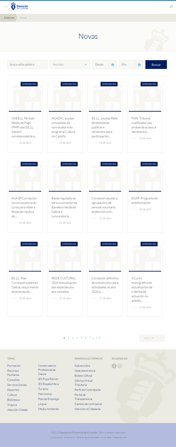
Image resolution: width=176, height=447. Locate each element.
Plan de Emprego (48, 399)
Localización (56, 437)
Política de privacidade (88, 437)
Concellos (13, 380)
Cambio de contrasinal (88, 404)
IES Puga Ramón (48, 379)
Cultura (12, 395)
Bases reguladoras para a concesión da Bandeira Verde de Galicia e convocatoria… (64, 207)
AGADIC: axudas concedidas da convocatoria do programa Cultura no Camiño (63, 127)
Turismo (43, 389)
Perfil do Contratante (88, 390)
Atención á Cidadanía (87, 409)
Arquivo (12, 405)
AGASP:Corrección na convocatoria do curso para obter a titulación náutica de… (24, 207)
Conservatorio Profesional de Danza (47, 370)
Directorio (69, 437)
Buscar (156, 65)
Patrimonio (45, 394)
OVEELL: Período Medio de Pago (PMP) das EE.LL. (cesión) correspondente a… (24, 127)
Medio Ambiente (48, 409)
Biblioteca (13, 400)
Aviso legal (106, 437)
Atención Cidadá (17, 410)
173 (98, 337)
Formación (13, 365)
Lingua (42, 404)
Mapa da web (119, 437)
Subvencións (82, 365)
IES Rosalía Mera (48, 384)
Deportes (13, 390)
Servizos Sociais (17, 385)
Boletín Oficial (83, 375)
